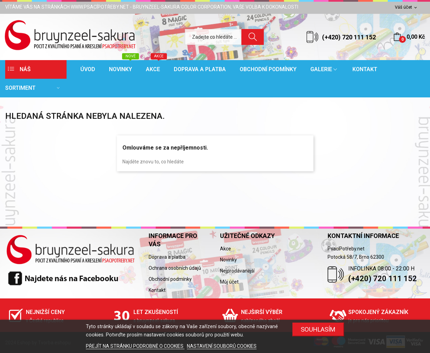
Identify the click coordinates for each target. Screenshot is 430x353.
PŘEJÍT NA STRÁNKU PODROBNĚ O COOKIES (135, 346)
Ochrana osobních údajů (175, 268)
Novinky (228, 260)
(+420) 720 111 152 (349, 37)
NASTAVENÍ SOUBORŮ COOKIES (222, 346)
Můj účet (229, 282)
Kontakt (157, 290)
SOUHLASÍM (318, 329)
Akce (225, 248)
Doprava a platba (167, 257)
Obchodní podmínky (170, 279)
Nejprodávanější (237, 271)
